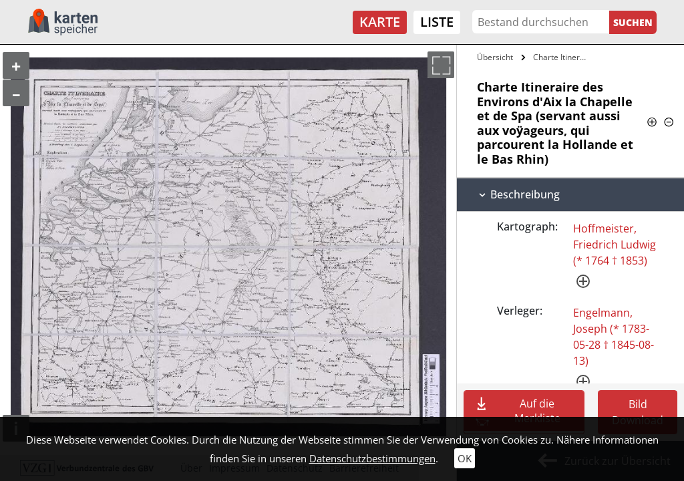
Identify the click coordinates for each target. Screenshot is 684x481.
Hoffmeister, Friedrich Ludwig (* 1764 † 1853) (614, 244)
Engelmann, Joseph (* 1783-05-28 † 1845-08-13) (613, 336)
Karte (379, 22)
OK (465, 458)
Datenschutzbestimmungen (372, 458)
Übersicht (495, 57)
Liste (437, 22)
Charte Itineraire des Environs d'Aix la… (563, 57)
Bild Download (637, 412)
